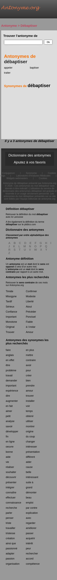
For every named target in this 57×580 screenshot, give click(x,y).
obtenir (30, 416)
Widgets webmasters (17, 178)
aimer (9, 411)
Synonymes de (27, 86)
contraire (31, 360)
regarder (30, 523)
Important (11, 316)
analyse (10, 421)
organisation (13, 563)
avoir (28, 365)
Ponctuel (31, 316)
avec (28, 518)
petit (8, 416)
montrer (30, 426)
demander (11, 380)
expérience (12, 390)
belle (28, 472)
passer (29, 533)
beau (28, 497)
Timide (9, 291)
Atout (29, 306)
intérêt (29, 543)
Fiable (29, 321)
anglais (10, 355)
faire (8, 350)
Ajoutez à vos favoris (30, 162)
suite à (29, 482)
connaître (11, 492)
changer (30, 441)
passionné (11, 548)
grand (29, 487)
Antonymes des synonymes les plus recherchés (27, 341)
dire (8, 395)
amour (29, 390)
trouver (30, 395)
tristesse (10, 533)
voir (28, 406)
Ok (48, 42)
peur (28, 548)
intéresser (31, 446)
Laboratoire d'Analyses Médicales (33, 175)
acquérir (30, 538)
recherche (11, 507)
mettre (29, 355)
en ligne (10, 441)
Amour (29, 332)
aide (8, 456)
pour (28, 370)
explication (32, 512)
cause (29, 467)
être (8, 365)
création (10, 538)
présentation (33, 451)
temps (29, 411)
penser (9, 518)
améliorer (31, 528)
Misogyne (11, 296)
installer (30, 400)
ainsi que (11, 543)
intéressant (32, 477)
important (11, 385)
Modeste (30, 296)
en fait (9, 406)
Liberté (30, 301)
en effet (10, 360)
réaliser (10, 467)
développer (12, 431)
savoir (9, 426)
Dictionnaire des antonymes (29, 155)
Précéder (31, 311)
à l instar (30, 326)
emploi (29, 502)
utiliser (29, 421)
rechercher (32, 553)
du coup (30, 436)
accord (29, 558)
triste (8, 523)
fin (7, 436)
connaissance (13, 502)
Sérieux (10, 306)
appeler (8, 67)
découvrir (11, 477)
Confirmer (31, 291)
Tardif (9, 301)
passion (10, 558)
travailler (10, 528)
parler (9, 512)
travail (9, 375)
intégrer (10, 487)
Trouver (10, 332)
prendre (30, 385)
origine (29, 431)
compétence (33, 563)
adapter (10, 553)
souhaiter (11, 472)
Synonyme (31, 173)
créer (29, 375)
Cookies (43, 178)
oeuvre (9, 446)
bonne (9, 451)
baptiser (34, 67)
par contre (31, 507)
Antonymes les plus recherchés (27, 277)
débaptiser (42, 214)
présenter (11, 482)
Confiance (11, 311)
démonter (31, 492)
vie (7, 462)
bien (28, 380)
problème (11, 370)
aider (28, 462)
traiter (7, 72)
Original (10, 326)
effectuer (11, 497)
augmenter (12, 400)
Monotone (11, 321)
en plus (30, 350)
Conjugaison (8, 173)
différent (30, 456)
